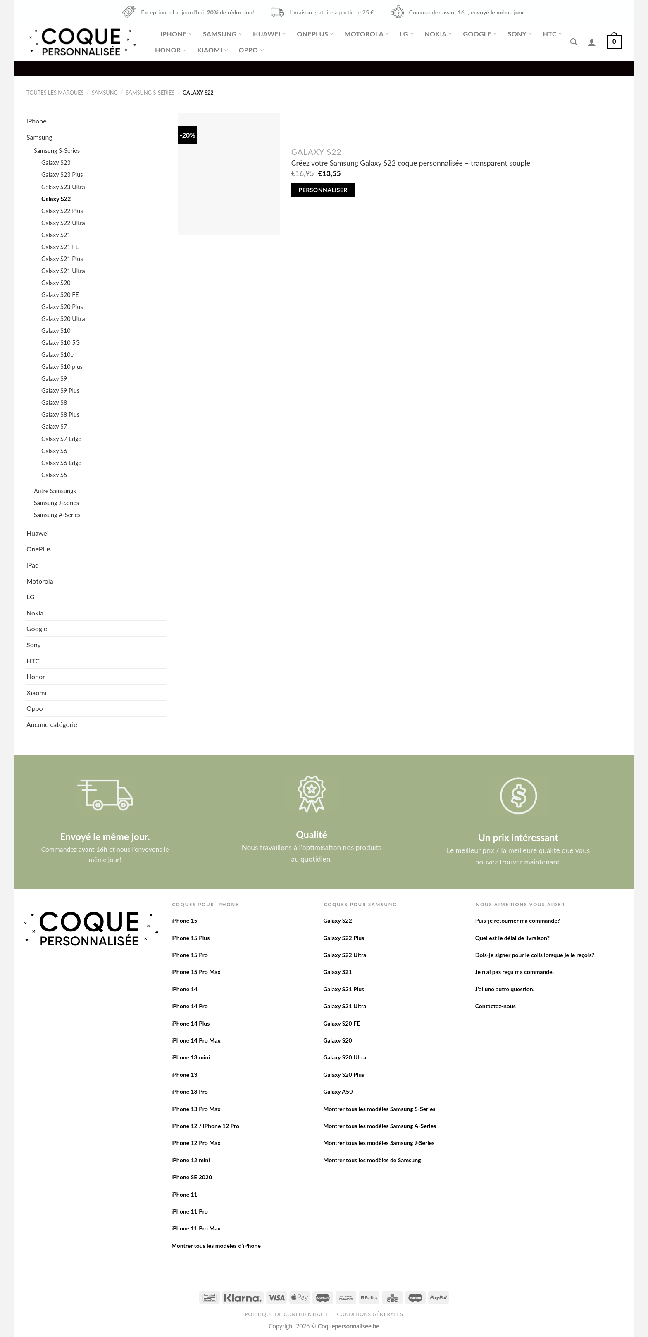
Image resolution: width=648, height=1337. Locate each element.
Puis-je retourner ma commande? (517, 920)
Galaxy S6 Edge (61, 462)
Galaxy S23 (56, 162)
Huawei (269, 34)
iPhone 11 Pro (190, 1211)
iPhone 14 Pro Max (196, 1040)
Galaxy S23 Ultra (63, 186)
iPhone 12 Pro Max (196, 1142)
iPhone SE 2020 (192, 1176)
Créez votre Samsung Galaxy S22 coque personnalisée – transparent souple (410, 163)
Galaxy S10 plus (62, 366)
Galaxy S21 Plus (62, 258)
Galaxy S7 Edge (61, 438)
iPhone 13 (185, 1074)
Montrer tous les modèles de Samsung (372, 1160)
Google (480, 34)
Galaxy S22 (56, 198)
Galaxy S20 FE (60, 294)
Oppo (250, 50)
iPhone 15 (185, 920)
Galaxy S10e (57, 354)
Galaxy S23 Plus (62, 174)
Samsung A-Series (57, 514)
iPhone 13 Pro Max (196, 1108)
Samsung (222, 34)
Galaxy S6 (54, 450)
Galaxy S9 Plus (60, 390)
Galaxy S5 (54, 474)
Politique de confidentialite (288, 1314)
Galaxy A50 (338, 1091)
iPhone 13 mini (191, 1057)
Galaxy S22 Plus (62, 210)
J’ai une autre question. (504, 989)
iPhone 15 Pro (190, 954)
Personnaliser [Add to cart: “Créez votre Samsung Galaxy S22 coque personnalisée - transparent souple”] (323, 189)
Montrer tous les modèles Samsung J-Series (378, 1142)
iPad (32, 565)
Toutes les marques (55, 92)
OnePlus (315, 34)
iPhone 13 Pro (190, 1091)
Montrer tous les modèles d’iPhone (216, 1245)
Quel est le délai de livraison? (512, 937)
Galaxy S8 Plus (60, 414)
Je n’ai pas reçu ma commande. (514, 971)
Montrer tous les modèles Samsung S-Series (379, 1108)
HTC (552, 34)
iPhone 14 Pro (190, 1005)
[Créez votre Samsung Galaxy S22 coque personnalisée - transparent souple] (229, 174)
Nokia (438, 34)
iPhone (176, 34)
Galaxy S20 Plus (62, 306)
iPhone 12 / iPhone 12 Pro (205, 1125)
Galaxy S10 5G (60, 342)
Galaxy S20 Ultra (63, 318)
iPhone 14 (185, 989)
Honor (170, 50)
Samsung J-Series (56, 502)
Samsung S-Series (150, 92)
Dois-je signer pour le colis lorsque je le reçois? (534, 954)
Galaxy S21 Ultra (63, 270)
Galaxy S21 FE (60, 246)
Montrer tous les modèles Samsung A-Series (379, 1125)
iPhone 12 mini (191, 1160)
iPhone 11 (185, 1194)
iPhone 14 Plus (191, 1023)
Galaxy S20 (56, 282)
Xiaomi (212, 50)
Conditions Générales (370, 1314)
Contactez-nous (495, 1005)
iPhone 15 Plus (191, 937)
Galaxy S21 (56, 234)
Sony (520, 34)
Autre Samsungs (55, 490)
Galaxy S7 (54, 426)
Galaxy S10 (56, 330)
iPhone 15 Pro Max (196, 971)
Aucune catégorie (51, 724)
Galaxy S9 (54, 378)
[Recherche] (573, 42)
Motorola (366, 34)
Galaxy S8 (54, 402)
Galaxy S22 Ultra (63, 222)
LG (407, 34)
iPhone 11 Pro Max (196, 1228)
